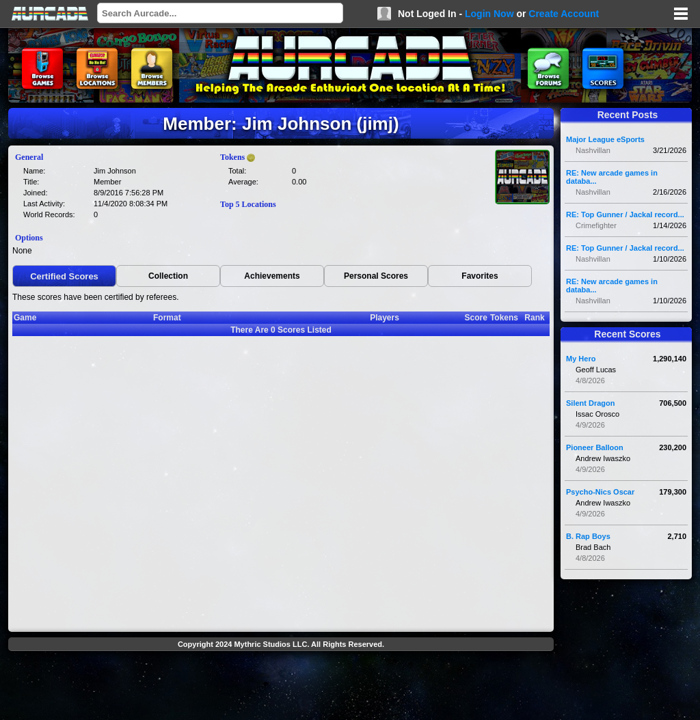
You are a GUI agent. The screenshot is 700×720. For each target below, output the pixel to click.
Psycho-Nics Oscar (600, 492)
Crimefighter (596, 225)
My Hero (580, 359)
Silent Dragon (590, 403)
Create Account (563, 13)
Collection (168, 276)
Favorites (479, 276)
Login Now (489, 13)
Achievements (271, 276)
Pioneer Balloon (594, 447)
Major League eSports (605, 139)
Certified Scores (64, 276)
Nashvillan (593, 150)
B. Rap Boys (588, 536)
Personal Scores (376, 276)
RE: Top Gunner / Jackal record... (625, 214)
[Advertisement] (281, 687)
